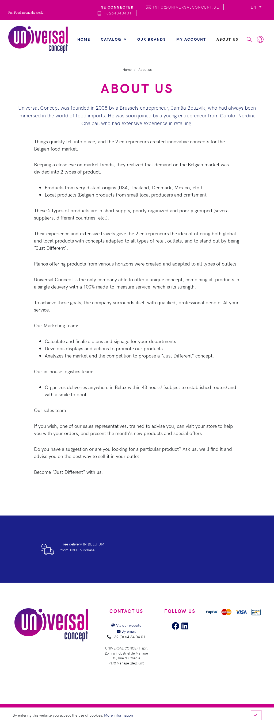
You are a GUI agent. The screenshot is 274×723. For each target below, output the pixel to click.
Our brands (151, 39)
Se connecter (117, 7)
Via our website (126, 625)
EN (254, 7)
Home (84, 39)
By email (126, 631)
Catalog (114, 39)
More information (118, 715)
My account (191, 39)
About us (227, 39)
